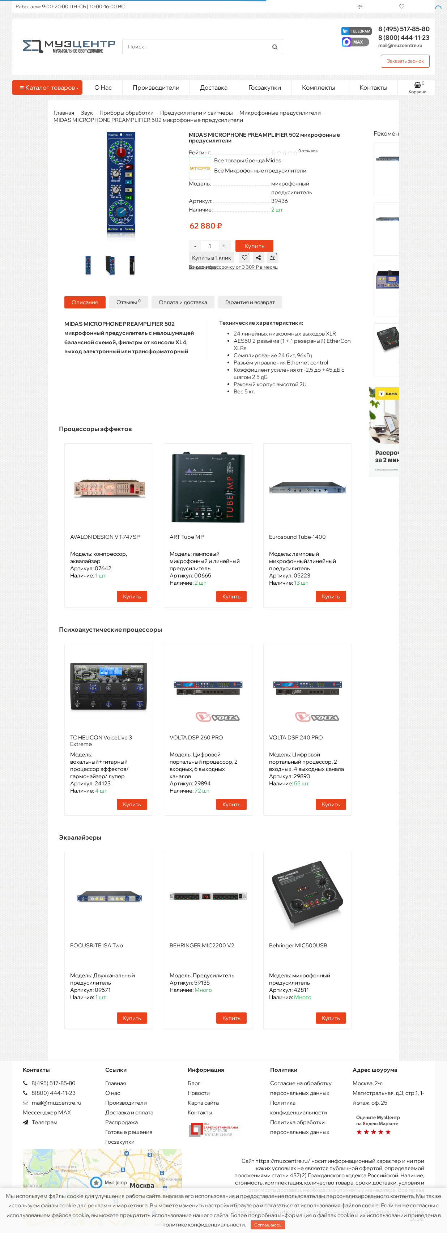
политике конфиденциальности (203, 1224)
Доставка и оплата (129, 1112)
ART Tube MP (187, 536)
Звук (87, 112)
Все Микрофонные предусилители (260, 170)
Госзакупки (264, 87)
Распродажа (121, 1121)
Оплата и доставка (183, 302)
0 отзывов (308, 150)
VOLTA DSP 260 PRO (196, 737)
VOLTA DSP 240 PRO (296, 737)
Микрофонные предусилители (280, 112)
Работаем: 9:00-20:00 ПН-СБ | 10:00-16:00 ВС (70, 6)
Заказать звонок (405, 61)
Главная (64, 112)
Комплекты (323, 85)
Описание (85, 302)
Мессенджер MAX (47, 1112)
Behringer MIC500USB (298, 945)
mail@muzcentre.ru (400, 45)
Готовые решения (128, 1131)
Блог (194, 1082)
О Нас (103, 87)
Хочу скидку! (203, 267)
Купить (254, 245)
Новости (199, 1092)
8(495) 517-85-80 (49, 1082)
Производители (156, 87)
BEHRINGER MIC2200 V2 (202, 945)
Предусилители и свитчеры (196, 112)
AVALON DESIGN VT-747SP (105, 536)
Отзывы (128, 302)
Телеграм (40, 1121)
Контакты (373, 87)
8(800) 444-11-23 (49, 1092)
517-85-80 (404, 29)
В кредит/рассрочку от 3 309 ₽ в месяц (233, 267)
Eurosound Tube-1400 (297, 536)
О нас (112, 1092)
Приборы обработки (126, 112)
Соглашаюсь (267, 1225)
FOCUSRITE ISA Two (96, 945)
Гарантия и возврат (250, 302)
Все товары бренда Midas (247, 160)
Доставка (213, 87)
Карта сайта (203, 1102)
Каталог (48, 87)
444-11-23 (404, 37)
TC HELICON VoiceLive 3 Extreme (101, 740)
